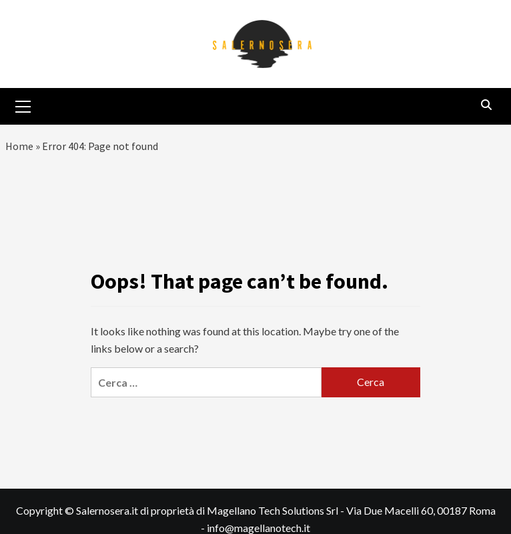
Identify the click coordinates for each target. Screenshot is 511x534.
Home (19, 146)
